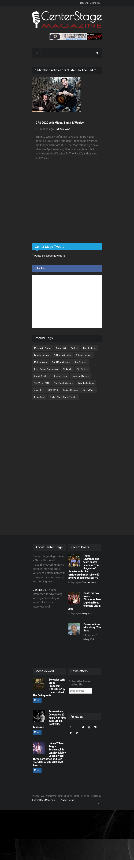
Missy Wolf (63, 129)
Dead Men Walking (61, 362)
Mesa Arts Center (42, 348)
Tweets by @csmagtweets (48, 255)
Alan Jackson (89, 348)
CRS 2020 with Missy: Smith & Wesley (60, 122)
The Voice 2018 (41, 383)
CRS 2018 (53, 390)
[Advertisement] (58, 213)
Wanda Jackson (86, 383)
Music (37, 700)
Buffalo (74, 348)
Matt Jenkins (40, 362)
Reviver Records (71, 390)
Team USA (61, 348)
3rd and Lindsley (84, 355)
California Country (62, 355)
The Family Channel (63, 383)
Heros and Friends (80, 376)
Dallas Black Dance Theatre (63, 397)
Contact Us (39, 589)
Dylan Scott (39, 397)
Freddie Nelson (41, 355)
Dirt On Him (82, 369)
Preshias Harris (88, 582)
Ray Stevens (81, 362)
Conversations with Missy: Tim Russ (92, 627)
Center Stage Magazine (43, 800)
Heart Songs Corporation (46, 369)
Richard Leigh (60, 376)
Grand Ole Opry (41, 376)
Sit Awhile (67, 369)
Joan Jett (38, 390)
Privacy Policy (67, 800)
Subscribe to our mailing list (80, 683)
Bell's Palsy (89, 390)
